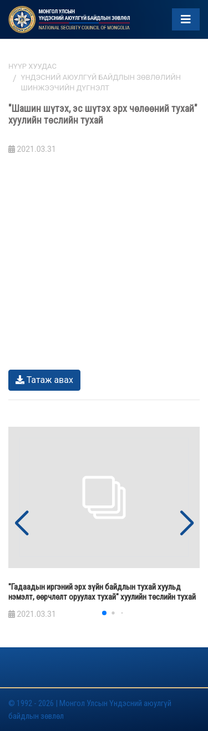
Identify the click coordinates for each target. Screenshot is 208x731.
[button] (186, 524)
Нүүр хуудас (32, 66)
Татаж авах (44, 380)
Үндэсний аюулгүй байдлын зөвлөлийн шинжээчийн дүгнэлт (101, 83)
